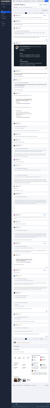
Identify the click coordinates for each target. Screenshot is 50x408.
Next (36, 338)
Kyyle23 (17, 27)
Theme (14, 406)
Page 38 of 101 (42, 338)
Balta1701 (25, 327)
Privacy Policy (18, 406)
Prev (15, 338)
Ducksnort (17, 159)
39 (27, 338)
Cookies (26, 406)
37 (24, 338)
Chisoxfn (16, 7)
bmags (17, 123)
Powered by (44, 406)
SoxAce (17, 221)
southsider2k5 (18, 145)
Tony (16, 79)
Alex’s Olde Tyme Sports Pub (28, 7)
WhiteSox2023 (44, 359)
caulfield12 (25, 82)
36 (22, 338)
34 (19, 338)
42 (32, 338)
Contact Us (22, 406)
